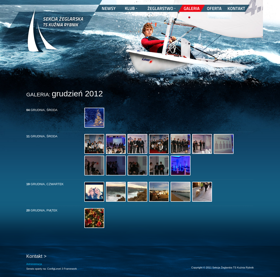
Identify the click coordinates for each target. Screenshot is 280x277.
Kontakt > (36, 256)
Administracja (34, 264)
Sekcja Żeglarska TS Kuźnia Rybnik (55, 33)
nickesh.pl (249, 272)
